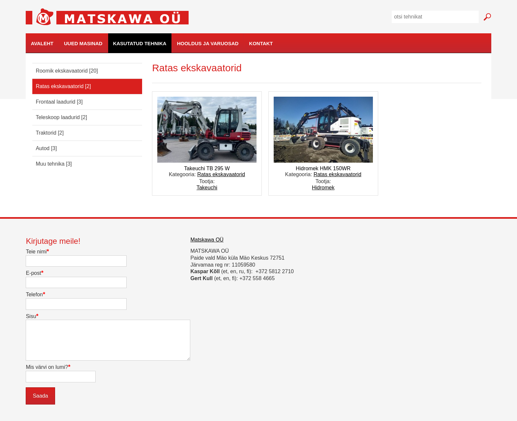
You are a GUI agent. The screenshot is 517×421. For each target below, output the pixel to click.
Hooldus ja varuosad (208, 43)
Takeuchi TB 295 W (206, 168)
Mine (487, 17)
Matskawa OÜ (206, 240)
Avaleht (42, 43)
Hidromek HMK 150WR (323, 168)
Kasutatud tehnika (140, 43)
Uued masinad (83, 43)
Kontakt (261, 43)
